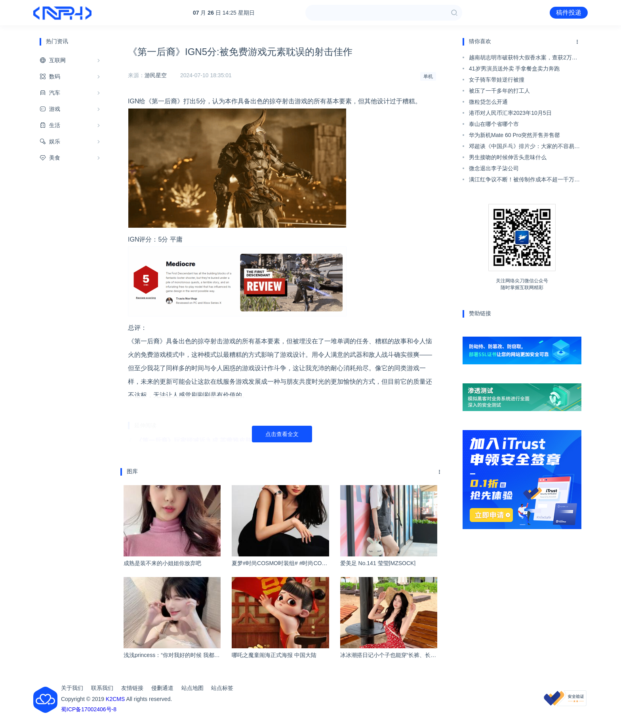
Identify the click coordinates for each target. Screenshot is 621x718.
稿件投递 (568, 12)
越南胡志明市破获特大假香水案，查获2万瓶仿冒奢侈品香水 (523, 58)
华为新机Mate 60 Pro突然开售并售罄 (514, 135)
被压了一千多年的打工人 (499, 91)
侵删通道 (162, 688)
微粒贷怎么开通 (488, 102)
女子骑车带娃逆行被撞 (496, 79)
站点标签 (222, 688)
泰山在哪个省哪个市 (494, 124)
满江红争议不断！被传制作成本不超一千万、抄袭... (524, 180)
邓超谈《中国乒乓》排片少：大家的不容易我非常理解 (524, 147)
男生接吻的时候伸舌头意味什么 (508, 157)
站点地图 (192, 688)
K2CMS (115, 699)
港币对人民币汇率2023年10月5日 (510, 113)
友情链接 (132, 688)
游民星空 (156, 75)
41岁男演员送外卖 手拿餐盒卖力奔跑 (514, 68)
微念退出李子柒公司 (494, 168)
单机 (428, 76)
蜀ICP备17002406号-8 (88, 709)
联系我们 (102, 688)
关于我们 (72, 688)
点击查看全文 (282, 434)
